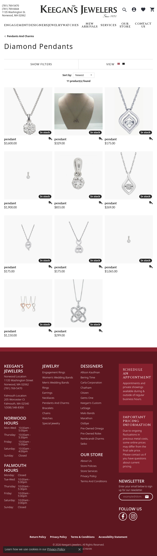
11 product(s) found (78, 81)
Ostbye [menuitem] (85, 423)
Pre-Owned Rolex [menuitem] (91, 433)
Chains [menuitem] (46, 413)
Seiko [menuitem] (84, 443)
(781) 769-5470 (10, 5)
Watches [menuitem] (47, 418)
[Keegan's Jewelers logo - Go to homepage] (78, 10)
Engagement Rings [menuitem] (53, 372)
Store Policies (88, 466)
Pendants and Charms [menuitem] (55, 403)
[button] (124, 10)
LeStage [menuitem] (85, 408)
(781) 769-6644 (10, 9)
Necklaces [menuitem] (48, 398)
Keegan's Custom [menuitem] (91, 403)
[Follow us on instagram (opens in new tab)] (133, 516)
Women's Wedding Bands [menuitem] (57, 377)
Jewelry (55, 25)
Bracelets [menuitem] (47, 408)
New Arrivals (90, 25)
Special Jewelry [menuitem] (51, 423)
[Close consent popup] (79, 549)
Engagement (16, 25)
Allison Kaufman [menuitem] (90, 372)
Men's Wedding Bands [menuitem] (55, 382)
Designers (38, 25)
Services (108, 25)
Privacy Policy (88, 476)
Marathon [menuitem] (86, 418)
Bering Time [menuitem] (88, 377)
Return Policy (38, 537)
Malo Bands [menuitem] (88, 413)
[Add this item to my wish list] (49, 138)
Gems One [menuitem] (87, 398)
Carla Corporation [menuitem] (91, 382)
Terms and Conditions (94, 481)
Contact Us (143, 25)
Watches (71, 25)
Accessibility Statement (113, 537)
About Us (86, 461)
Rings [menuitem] (45, 387)
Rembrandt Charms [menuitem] (92, 438)
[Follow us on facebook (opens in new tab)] (123, 516)
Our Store (125, 25)
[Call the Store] (13, 388)
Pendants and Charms (20, 36)
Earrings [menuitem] (47, 393)
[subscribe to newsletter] (147, 496)
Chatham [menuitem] (86, 387)
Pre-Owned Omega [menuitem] (92, 428)
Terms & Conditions (83, 537)
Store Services (89, 471)
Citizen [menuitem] (85, 393)
